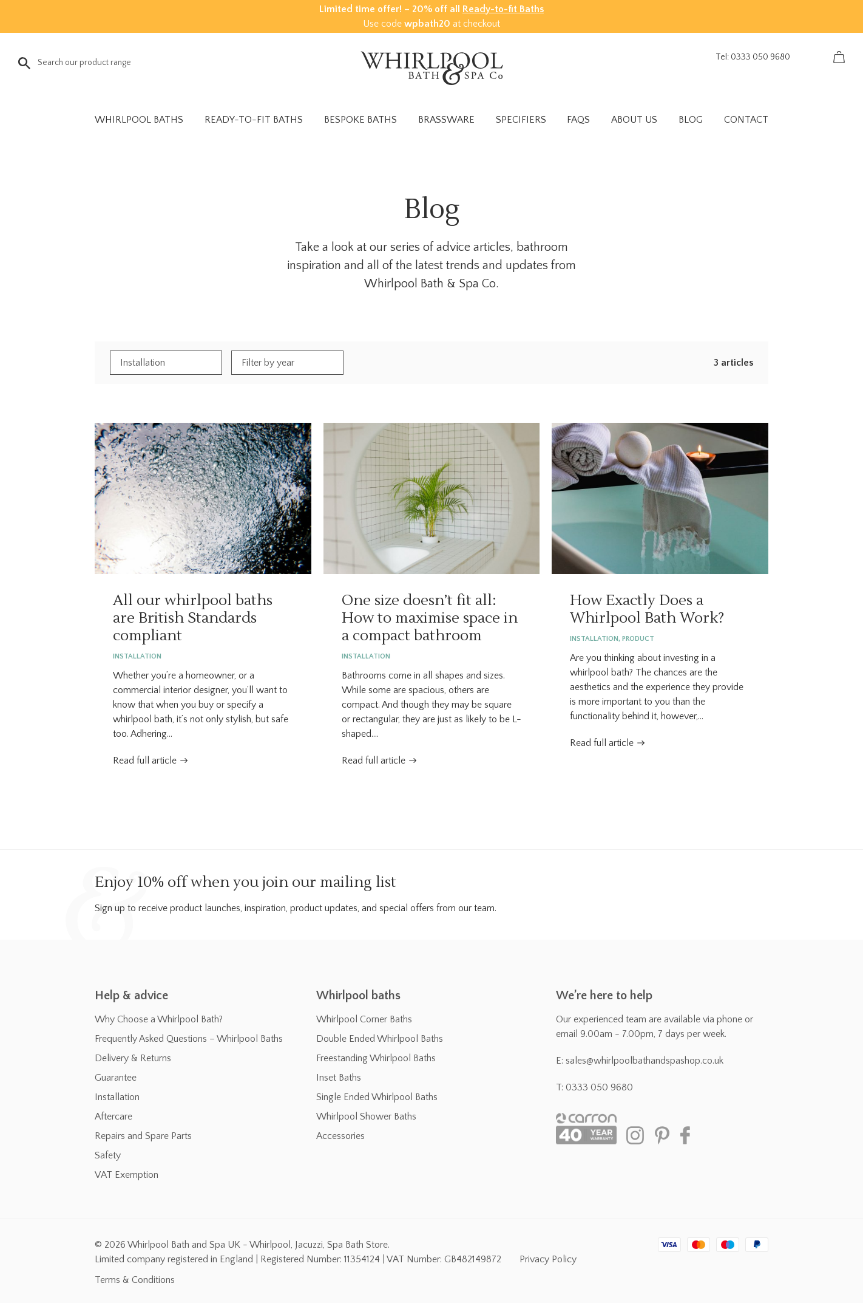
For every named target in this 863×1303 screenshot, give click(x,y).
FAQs (578, 119)
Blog (691, 119)
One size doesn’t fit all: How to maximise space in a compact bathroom (431, 499)
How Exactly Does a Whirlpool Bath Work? (660, 499)
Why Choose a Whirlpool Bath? (159, 1019)
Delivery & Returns (133, 1058)
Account (811, 57)
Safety (108, 1155)
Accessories (340, 1135)
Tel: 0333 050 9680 (753, 57)
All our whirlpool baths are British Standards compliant (203, 499)
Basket (839, 57)
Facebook (689, 1135)
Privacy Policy (548, 1259)
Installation (137, 656)
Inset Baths (338, 1077)
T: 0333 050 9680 (594, 1087)
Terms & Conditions (135, 1279)
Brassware (446, 119)
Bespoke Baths (360, 119)
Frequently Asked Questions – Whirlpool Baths (189, 1038)
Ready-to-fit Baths (503, 9)
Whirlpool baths (358, 995)
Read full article (145, 760)
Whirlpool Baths (139, 119)
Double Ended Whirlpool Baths (379, 1038)
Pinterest (662, 1135)
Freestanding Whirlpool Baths (376, 1058)
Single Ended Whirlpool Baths (377, 1097)
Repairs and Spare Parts (143, 1135)
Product (638, 639)
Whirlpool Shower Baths (366, 1116)
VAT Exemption (126, 1174)
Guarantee (116, 1077)
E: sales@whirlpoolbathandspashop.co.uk (639, 1060)
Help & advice (131, 995)
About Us (634, 119)
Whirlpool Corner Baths (364, 1019)
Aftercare (113, 1116)
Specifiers (521, 119)
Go (24, 63)
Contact (746, 119)
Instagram (635, 1135)
